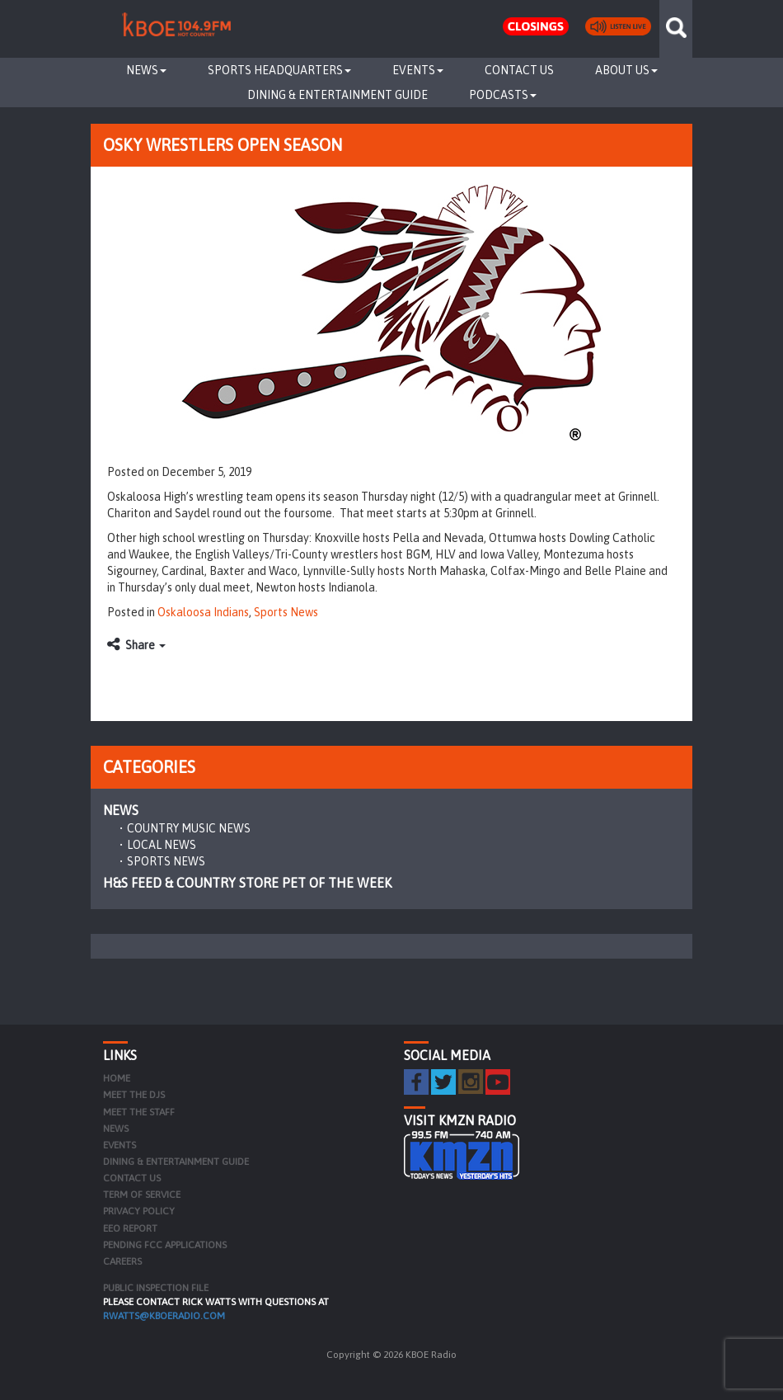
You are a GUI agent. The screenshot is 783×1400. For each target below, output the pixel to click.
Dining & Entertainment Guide (337, 94)
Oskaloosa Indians (203, 612)
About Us (626, 70)
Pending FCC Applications (165, 1245)
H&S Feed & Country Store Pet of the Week (247, 882)
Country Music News (189, 828)
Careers (122, 1261)
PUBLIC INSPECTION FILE (156, 1288)
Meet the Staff (139, 1112)
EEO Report (130, 1228)
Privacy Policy (139, 1211)
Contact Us (519, 70)
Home (116, 1078)
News (146, 70)
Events (417, 70)
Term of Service (142, 1194)
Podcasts (503, 94)
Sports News (286, 612)
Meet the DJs (134, 1095)
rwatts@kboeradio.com (164, 1316)
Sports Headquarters (279, 70)
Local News (161, 844)
